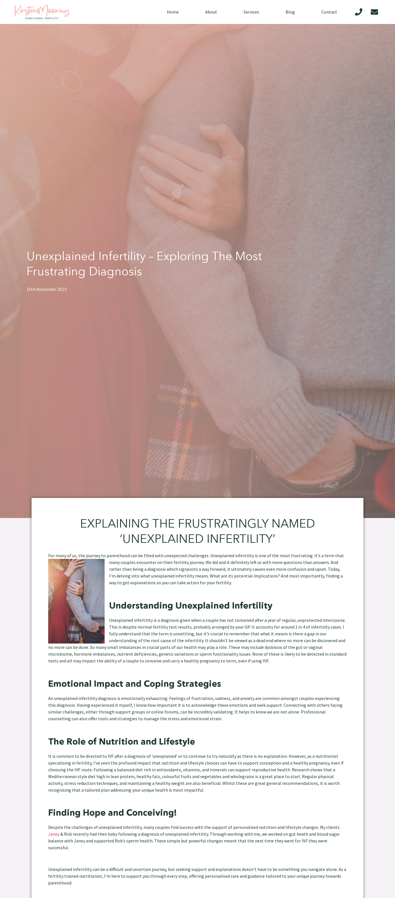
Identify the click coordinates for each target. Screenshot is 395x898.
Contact (329, 12)
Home (173, 12)
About (211, 12)
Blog (290, 12)
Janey (53, 834)
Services (251, 12)
